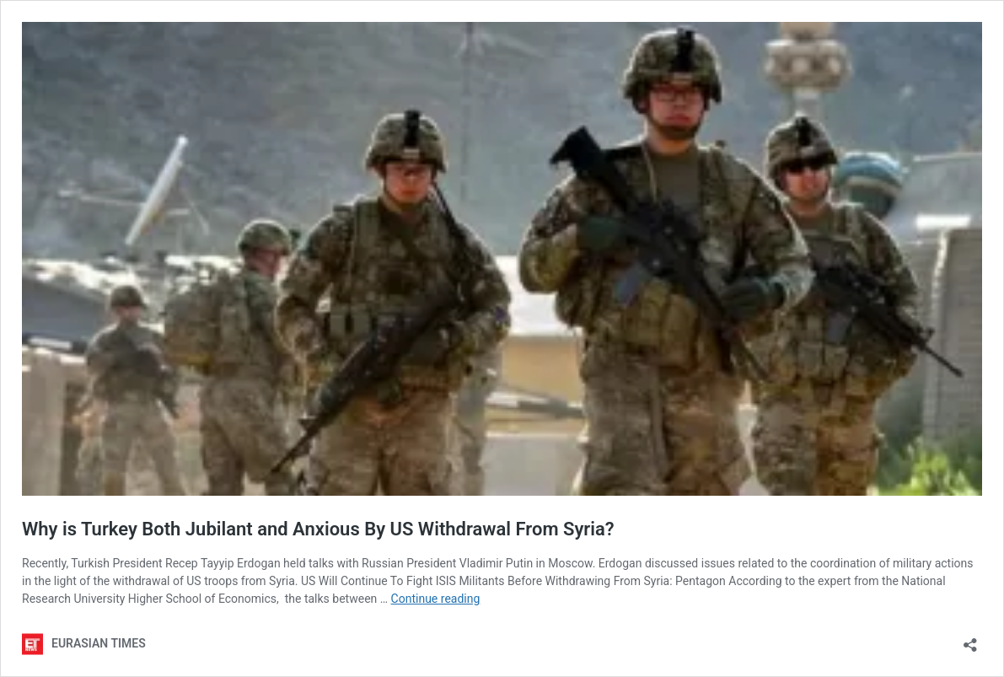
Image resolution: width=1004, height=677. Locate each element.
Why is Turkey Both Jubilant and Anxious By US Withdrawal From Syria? (318, 529)
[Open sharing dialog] (970, 639)
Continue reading (436, 598)
